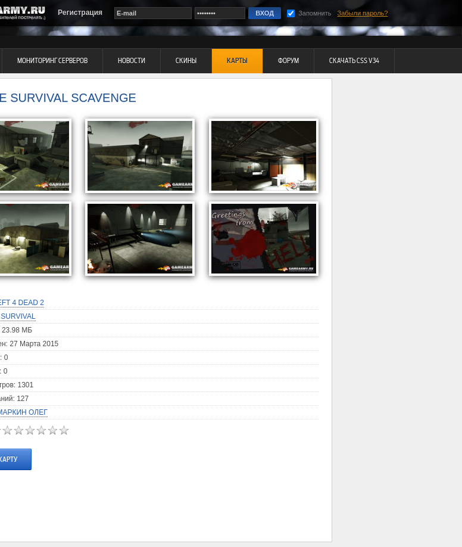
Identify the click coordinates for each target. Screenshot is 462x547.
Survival (18, 316)
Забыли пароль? (363, 13)
